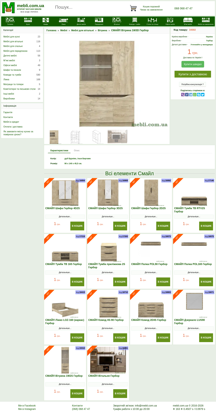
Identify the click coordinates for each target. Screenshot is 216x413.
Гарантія (7, 112)
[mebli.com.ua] (10, 22)
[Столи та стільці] (152, 22)
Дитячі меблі (21, 55)
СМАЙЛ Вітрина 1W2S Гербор (64, 375)
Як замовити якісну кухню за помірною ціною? (18, 133)
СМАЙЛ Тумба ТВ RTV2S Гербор (189, 210)
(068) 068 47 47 (81, 409)
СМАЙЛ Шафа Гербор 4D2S (62, 208)
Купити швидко (193, 64)
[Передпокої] (99, 22)
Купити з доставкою (192, 74)
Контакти (8, 117)
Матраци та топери (21, 84)
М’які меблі (21, 60)
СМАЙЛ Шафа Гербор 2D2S (148, 208)
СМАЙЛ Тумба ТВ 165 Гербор (63, 264)
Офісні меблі (21, 65)
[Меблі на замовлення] (206, 22)
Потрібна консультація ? (192, 84)
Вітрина (102, 30)
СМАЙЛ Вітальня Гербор (103, 375)
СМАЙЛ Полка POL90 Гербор (149, 264)
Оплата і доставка (13, 126)
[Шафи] (46, 22)
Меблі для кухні (21, 36)
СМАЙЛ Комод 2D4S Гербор (148, 320)
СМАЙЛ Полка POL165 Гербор (193, 264)
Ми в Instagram (27, 409)
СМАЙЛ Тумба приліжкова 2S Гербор (106, 266)
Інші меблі (21, 93)
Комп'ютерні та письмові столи (21, 89)
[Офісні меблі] (170, 22)
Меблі (63, 30)
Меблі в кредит (11, 122)
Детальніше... (65, 216)
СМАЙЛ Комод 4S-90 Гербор (106, 320)
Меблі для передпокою (21, 51)
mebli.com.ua (30, 5)
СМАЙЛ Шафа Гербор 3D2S (105, 208)
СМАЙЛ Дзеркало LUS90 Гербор (189, 322)
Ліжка (21, 79)
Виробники (21, 98)
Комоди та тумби (21, 74)
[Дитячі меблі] (81, 22)
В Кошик (77, 226)
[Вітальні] (117, 22)
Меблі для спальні (21, 46)
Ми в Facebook (27, 405)
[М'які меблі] (188, 22)
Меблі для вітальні (82, 30)
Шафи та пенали (21, 70)
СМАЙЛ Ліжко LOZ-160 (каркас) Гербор (64, 322)
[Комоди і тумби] (135, 22)
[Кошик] (147, 8)
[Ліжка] (63, 22)
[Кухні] (28, 22)
